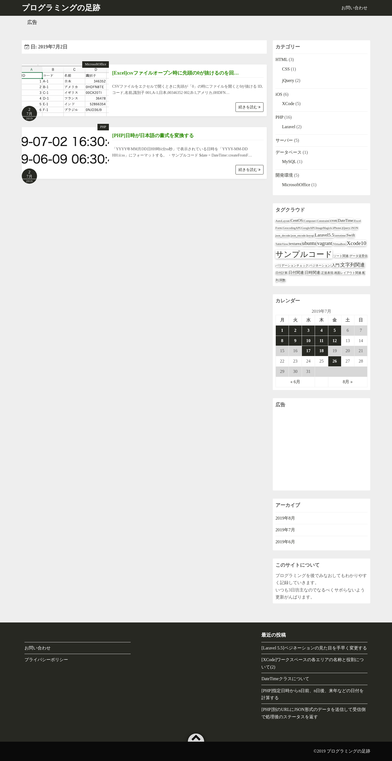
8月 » (348, 381)
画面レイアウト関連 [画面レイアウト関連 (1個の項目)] (347, 272)
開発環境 (284, 175)
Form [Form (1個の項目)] (278, 227)
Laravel (288, 126)
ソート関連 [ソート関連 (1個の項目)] (340, 255)
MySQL (289, 161)
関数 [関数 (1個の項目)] (283, 280)
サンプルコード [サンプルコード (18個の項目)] (303, 254)
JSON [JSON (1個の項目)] (354, 227)
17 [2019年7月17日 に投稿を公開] (308, 350)
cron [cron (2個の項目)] (333, 220)
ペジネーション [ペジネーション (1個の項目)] (320, 265)
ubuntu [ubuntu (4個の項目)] (309, 243)
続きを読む (249, 107)
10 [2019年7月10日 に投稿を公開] (308, 340)
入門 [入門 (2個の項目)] (335, 265)
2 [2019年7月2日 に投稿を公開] (295, 330)
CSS (286, 69)
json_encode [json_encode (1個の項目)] (298, 235)
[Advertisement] (321, 450)
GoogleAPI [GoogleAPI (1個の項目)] (308, 227)
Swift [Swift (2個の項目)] (351, 235)
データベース (288, 152)
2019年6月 (285, 541)
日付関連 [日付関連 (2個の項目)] (296, 272)
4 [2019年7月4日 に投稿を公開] (321, 330)
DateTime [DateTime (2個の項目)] (345, 220)
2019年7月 (285, 529)
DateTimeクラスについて (285, 678)
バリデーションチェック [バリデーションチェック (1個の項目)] (291, 265)
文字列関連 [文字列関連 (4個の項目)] (352, 265)
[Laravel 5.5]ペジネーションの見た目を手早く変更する (314, 648)
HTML (281, 59)
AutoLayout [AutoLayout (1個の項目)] (282, 220)
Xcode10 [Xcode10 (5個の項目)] (356, 243)
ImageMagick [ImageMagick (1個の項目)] (324, 227)
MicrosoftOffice (95, 64)
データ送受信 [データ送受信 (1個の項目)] (358, 255)
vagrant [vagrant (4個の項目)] (324, 243)
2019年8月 (285, 518)
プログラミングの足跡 (348, 751)
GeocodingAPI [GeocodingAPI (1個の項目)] (291, 227)
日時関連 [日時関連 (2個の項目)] (312, 272)
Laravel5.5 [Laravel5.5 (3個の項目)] (324, 235)
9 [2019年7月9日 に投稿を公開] (295, 340)
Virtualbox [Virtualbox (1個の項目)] (339, 244)
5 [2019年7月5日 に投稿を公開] (334, 330)
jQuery (288, 80)
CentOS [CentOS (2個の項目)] (297, 220)
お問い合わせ (354, 7)
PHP (103, 127)
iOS (278, 94)
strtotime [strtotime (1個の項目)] (340, 235)
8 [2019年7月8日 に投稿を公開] (282, 340)
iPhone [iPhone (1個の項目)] (337, 227)
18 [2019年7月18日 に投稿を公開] (321, 350)
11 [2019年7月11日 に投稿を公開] (321, 340)
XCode (288, 103)
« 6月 (295, 381)
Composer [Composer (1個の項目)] (310, 220)
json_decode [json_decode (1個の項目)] (282, 235)
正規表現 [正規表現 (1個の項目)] (327, 272)
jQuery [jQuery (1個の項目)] (346, 227)
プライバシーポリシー (46, 659)
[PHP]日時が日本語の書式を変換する (153, 135)
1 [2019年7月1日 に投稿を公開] (282, 330)
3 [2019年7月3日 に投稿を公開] (308, 330)
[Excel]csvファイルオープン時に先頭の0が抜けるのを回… (175, 73)
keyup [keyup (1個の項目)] (310, 235)
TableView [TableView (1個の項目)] (281, 244)
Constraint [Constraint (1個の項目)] (323, 220)
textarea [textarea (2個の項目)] (295, 243)
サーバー (284, 140)
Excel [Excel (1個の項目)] (357, 220)
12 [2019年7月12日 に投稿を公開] (334, 340)
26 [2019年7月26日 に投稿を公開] (334, 361)
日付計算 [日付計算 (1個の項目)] (281, 272)
